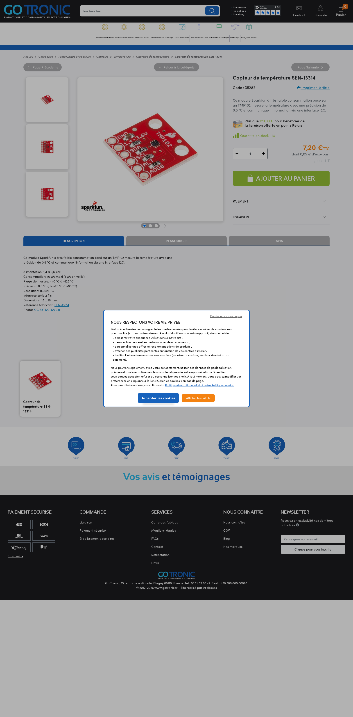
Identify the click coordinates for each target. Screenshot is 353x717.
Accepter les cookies (158, 397)
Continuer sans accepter (226, 316)
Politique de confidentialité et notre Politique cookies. (199, 385)
